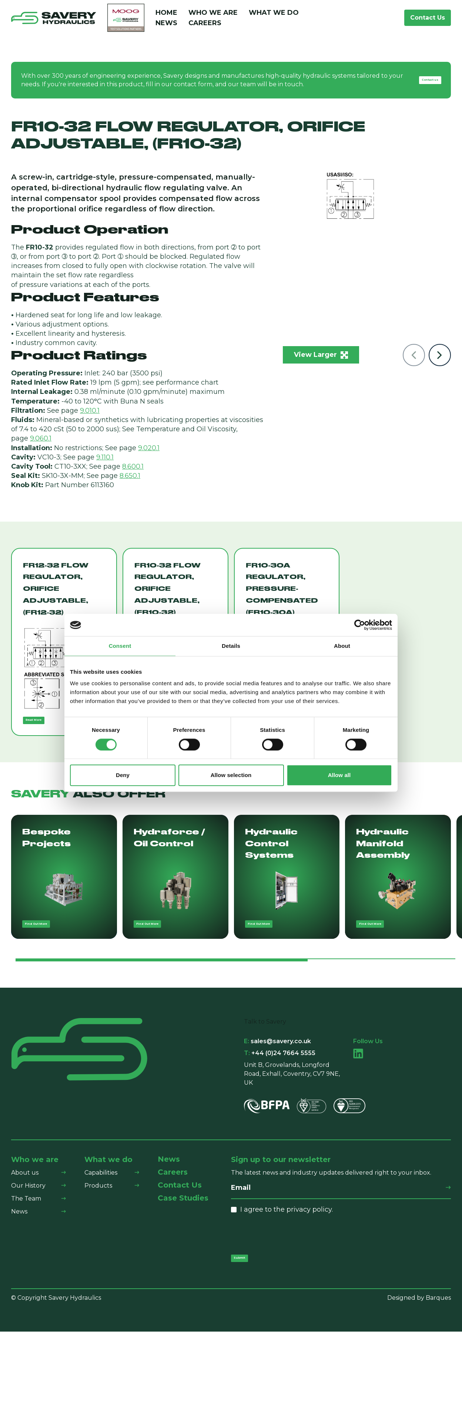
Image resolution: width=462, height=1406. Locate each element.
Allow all (339, 775)
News (166, 27)
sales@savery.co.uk (277, 1107)
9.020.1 (149, 455)
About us (24, 1238)
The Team (26, 1264)
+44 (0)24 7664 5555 (279, 1118)
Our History (28, 1251)
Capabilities (100, 1238)
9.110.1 (105, 464)
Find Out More (51, 985)
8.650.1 (130, 483)
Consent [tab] (120, 646)
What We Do (274, 16)
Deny (123, 775)
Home (166, 16)
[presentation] (287, 1300)
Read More (46, 731)
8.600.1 (133, 473)
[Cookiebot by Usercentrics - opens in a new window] (359, 624)
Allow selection (231, 775)
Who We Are (213, 16)
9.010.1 (90, 418)
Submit (248, 1328)
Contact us (418, 87)
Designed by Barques (419, 1372)
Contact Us (427, 21)
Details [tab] (231, 646)
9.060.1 (40, 446)
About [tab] (342, 646)
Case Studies (183, 1263)
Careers (204, 27)
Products (98, 1251)
